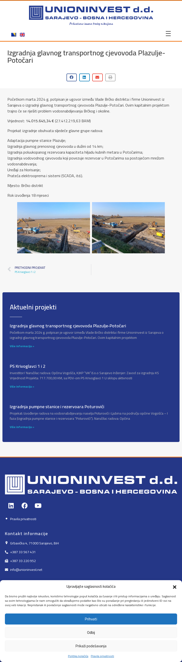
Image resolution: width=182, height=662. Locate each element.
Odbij (91, 643)
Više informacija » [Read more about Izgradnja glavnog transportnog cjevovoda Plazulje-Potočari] (22, 346)
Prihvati (91, 630)
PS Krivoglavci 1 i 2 (27, 366)
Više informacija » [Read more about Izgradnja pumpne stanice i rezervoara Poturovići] (22, 427)
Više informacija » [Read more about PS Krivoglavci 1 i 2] (22, 386)
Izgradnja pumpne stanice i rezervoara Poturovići (57, 407)
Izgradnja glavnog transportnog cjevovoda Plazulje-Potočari (68, 326)
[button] (174, 597)
